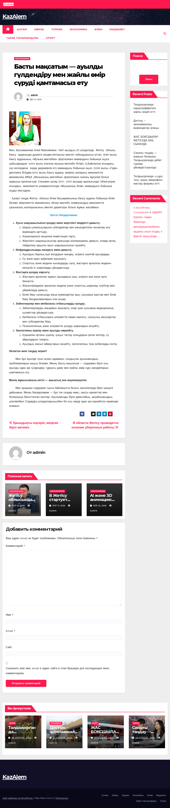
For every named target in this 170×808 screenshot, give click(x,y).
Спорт (50, 38)
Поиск (138, 56)
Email (10, 630)
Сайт (9, 647)
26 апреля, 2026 (145, 738)
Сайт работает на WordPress (17, 798)
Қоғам (22, 29)
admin (34, 95)
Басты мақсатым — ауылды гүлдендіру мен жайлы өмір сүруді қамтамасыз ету (59, 75)
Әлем (98, 29)
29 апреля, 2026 (22, 738)
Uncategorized (22, 58)
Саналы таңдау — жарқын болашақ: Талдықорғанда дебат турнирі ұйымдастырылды (147, 160)
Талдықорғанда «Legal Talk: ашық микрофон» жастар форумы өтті (148, 180)
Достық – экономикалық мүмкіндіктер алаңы (146, 124)
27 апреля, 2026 (63, 738)
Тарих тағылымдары (22, 38)
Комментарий (15, 545)
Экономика (78, 29)
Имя (9, 614)
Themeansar (61, 798)
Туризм (56, 29)
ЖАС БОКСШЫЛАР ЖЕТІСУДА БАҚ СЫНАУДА (145, 140)
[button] (165, 33)
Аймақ (39, 29)
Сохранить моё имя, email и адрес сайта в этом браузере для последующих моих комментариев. (57, 671)
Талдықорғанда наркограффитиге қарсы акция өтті (144, 108)
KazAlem (14, 16)
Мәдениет (117, 29)
